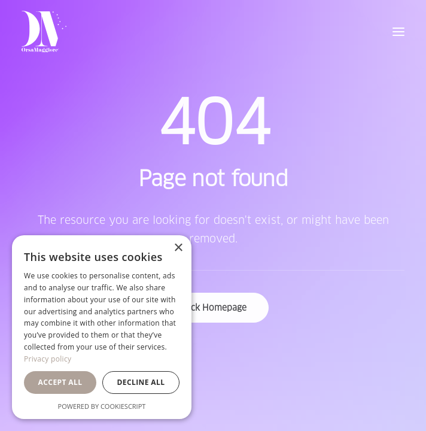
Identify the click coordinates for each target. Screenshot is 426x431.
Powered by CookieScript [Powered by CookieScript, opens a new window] (102, 406)
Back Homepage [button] (213, 307)
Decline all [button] (141, 382)
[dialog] (101, 327)
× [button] (178, 248)
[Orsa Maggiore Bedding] (44, 32)
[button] (398, 31)
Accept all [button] (60, 382)
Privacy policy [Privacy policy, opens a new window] (47, 359)
